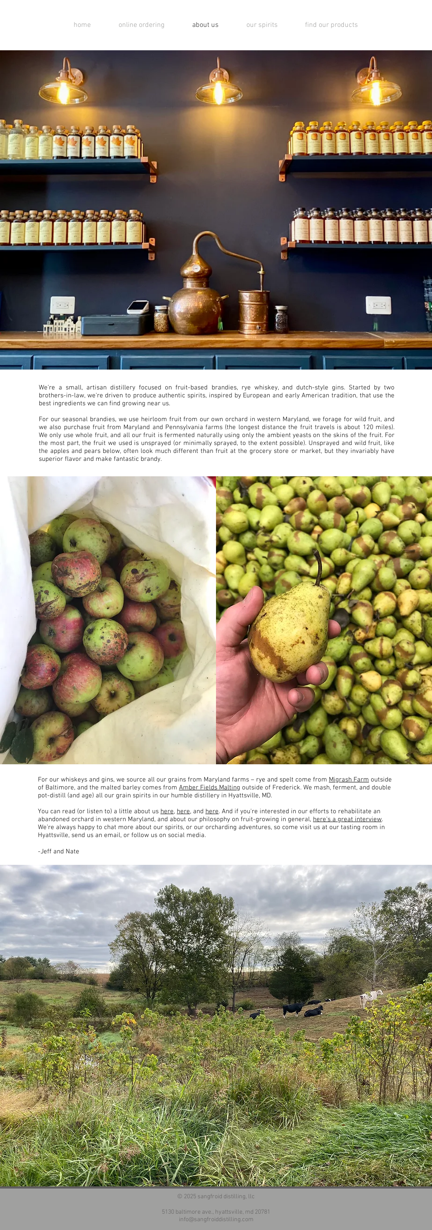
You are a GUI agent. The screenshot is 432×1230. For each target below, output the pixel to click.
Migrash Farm (349, 780)
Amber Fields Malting (209, 788)
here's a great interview (347, 819)
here (167, 811)
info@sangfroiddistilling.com (216, 1219)
